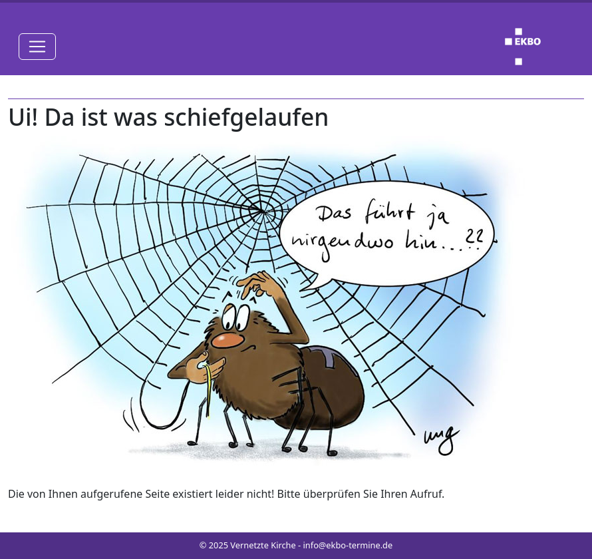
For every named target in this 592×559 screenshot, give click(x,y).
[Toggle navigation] (37, 46)
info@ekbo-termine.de (348, 545)
